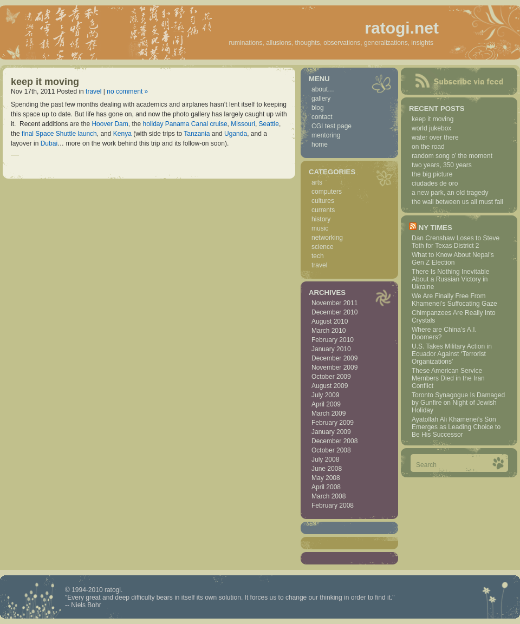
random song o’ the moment (452, 156)
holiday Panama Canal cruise (184, 124)
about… (322, 89)
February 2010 (332, 340)
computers (326, 191)
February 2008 (332, 505)
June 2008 (326, 468)
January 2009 (331, 432)
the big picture (432, 174)
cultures (322, 201)
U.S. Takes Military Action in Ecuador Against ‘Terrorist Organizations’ (452, 354)
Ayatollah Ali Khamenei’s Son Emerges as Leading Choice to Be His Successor (456, 427)
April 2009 (326, 404)
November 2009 (334, 367)
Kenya (122, 133)
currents (323, 210)
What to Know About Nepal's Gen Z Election (453, 258)
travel (93, 91)
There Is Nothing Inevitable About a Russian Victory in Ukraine (450, 279)
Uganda (235, 133)
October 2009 (331, 376)
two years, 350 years (442, 165)
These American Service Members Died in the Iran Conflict (448, 378)
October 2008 (331, 450)
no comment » (127, 91)
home (319, 144)
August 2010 (329, 321)
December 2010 (334, 312)
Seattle (269, 124)
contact (322, 117)
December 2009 (334, 358)
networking (327, 237)
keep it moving (45, 81)
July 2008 (325, 459)
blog (317, 107)
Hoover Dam (110, 124)
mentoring (325, 135)
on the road (428, 146)
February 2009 (332, 422)
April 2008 (326, 487)
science (322, 247)
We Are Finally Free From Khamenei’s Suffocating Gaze (454, 299)
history (320, 219)
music (319, 228)
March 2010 (328, 330)
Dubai (49, 143)
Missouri (243, 124)
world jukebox (431, 128)
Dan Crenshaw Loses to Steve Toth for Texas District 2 (455, 241)
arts (316, 182)
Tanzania (197, 133)
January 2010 (331, 349)
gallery (320, 98)
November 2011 (334, 303)
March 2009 (328, 413)
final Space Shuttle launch (59, 133)
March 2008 (328, 496)
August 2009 (329, 386)
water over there (435, 137)
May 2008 (325, 478)
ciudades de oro (435, 183)
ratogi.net (402, 28)
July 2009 (325, 395)
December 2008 (334, 441)
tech (317, 256)
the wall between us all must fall (457, 202)
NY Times (435, 228)
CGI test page (331, 126)
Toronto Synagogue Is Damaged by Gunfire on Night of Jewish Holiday (458, 402)
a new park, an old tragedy (450, 192)
